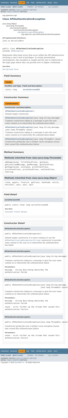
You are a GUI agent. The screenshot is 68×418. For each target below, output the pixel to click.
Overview (5, 3)
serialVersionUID (31, 90)
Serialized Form (10, 69)
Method (33, 10)
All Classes (53, 7)
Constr (25, 10)
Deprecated (41, 3)
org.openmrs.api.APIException (30, 32)
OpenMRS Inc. (19, 362)
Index (50, 3)
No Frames (39, 7)
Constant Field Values (16, 212)
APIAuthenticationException (19, 111)
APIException (17, 51)
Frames (30, 7)
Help (56, 3)
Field (18, 10)
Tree (33, 3)
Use (27, 3)
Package (13, 3)
